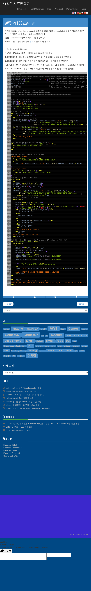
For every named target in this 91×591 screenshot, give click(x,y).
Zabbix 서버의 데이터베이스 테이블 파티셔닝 (25, 395)
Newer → (82, 304)
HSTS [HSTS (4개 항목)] (76, 335)
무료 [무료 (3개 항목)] (76, 351)
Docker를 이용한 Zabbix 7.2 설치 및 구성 (23, 402)
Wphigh (85, 534)
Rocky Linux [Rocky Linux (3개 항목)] (76, 346)
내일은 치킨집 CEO (15, 3)
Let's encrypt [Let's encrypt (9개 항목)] (13, 340)
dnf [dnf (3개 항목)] (47, 335)
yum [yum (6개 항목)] (61, 350)
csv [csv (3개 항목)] (42, 335)
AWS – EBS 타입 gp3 (23, 427)
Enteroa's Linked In (11, 451)
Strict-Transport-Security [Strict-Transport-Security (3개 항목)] (18, 351)
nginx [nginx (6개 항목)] (60, 341)
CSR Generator (37, 9)
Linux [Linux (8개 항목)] (29, 340)
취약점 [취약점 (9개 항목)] (31, 355)
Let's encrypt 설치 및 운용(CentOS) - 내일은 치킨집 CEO (30, 424)
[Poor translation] (8, 551)
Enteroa (9, 427)
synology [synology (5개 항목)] (33, 351)
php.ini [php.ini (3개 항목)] (47, 346)
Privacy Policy (72, 9)
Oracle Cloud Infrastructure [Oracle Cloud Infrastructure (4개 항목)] (14, 346)
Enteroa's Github (10, 445)
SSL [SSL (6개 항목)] (6, 350)
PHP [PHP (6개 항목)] (30, 346)
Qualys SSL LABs (10, 456)
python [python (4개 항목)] (67, 346)
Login (84, 9)
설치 (32, 42)
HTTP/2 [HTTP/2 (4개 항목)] (84, 335)
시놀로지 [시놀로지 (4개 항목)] (21, 356)
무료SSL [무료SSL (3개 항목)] (82, 351)
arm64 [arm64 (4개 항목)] (43, 329)
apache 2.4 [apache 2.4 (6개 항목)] (32, 329)
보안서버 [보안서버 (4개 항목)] (7, 356)
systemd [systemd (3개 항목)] (42, 351)
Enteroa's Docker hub (12, 448)
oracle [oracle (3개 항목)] (74, 341)
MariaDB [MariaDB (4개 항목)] (39, 341)
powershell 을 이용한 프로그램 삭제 (21, 391)
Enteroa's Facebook (11, 453)
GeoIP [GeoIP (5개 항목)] (68, 335)
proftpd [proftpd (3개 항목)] (59, 346)
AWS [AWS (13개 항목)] (54, 328)
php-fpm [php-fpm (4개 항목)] (39, 346)
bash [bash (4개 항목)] (63, 329)
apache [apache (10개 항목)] (17, 328)
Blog (49, 9)
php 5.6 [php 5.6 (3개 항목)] (53, 346)
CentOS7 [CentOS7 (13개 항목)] (30, 335)
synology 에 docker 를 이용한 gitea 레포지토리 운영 (28, 408)
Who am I (59, 9)
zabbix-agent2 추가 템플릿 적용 (19, 398)
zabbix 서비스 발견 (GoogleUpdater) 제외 (23, 388)
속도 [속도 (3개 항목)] (14, 356)
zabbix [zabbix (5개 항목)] (69, 351)
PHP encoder (21, 9)
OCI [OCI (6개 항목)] (68, 341)
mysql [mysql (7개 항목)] (49, 340)
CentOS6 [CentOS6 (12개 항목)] (12, 335)
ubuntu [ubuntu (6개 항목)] (51, 350)
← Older (8, 304)
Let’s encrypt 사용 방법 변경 (67, 424)
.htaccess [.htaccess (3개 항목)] (6, 329)
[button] (35, 297)
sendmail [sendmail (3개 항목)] (84, 346)
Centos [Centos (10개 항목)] (73, 328)
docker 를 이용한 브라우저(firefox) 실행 (23, 405)
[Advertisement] (45, 476)
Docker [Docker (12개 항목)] (56, 335)
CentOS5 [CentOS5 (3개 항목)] (84, 329)
